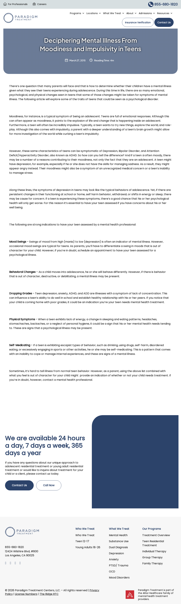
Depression (116, 553)
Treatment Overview (156, 535)
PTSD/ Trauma (118, 565)
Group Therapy (152, 557)
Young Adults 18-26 (87, 547)
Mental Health (118, 535)
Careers (41, 4)
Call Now (48, 485)
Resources (165, 13)
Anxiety (114, 559)
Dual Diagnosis (118, 547)
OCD (112, 571)
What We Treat (113, 13)
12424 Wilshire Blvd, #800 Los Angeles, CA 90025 (21, 553)
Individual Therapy (154, 551)
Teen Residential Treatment (153, 543)
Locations (93, 13)
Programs (77, 13)
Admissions (147, 13)
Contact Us (164, 22)
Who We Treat (85, 535)
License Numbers (26, 594)
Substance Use (119, 541)
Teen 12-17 (82, 541)
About (131, 13)
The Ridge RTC (49, 594)
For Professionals (17, 4)
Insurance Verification (138, 22)
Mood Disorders (119, 577)
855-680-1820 (163, 4)
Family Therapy (152, 563)
